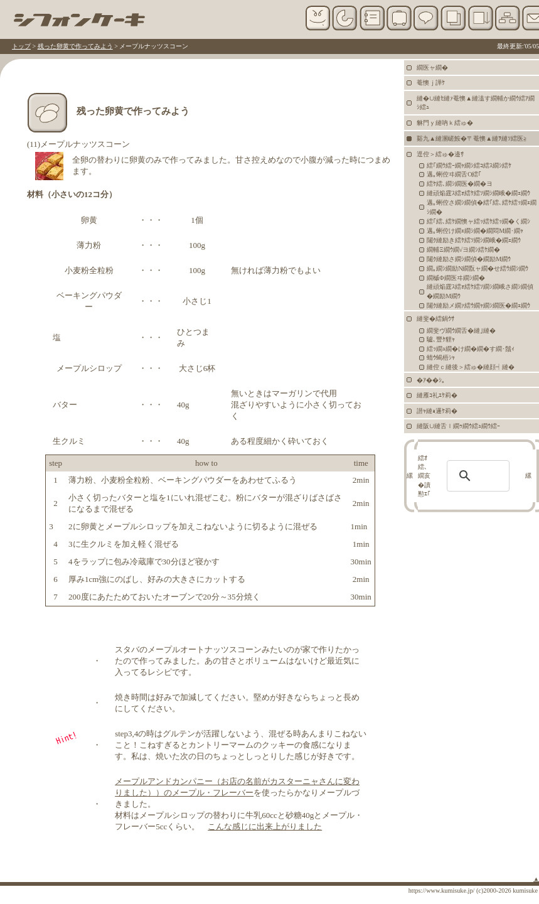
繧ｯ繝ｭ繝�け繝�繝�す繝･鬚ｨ (471, 348)
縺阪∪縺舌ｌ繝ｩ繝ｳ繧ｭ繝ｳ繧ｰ (458, 425)
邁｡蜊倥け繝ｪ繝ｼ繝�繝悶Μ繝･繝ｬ (475, 230)
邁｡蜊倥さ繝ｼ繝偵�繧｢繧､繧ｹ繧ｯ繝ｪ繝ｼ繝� (481, 207)
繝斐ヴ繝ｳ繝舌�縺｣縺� (461, 330)
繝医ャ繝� (432, 67)
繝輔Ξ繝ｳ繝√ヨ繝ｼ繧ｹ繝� (463, 249)
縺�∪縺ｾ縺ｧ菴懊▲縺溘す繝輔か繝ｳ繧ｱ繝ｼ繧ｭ (476, 102)
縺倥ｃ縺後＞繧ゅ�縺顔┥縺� (471, 366)
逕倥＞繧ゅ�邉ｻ (440, 154)
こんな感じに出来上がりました (265, 826)
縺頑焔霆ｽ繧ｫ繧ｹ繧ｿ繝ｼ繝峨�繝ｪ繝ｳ (478, 193)
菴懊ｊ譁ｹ (431, 82)
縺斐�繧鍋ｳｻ (435, 318)
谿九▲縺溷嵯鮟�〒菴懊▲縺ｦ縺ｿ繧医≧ (472, 138)
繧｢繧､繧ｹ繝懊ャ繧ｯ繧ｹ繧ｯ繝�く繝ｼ (478, 221)
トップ (21, 46)
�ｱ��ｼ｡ (431, 380)
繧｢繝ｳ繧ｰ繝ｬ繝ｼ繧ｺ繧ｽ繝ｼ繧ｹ (469, 165)
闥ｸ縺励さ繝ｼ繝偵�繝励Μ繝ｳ (469, 259)
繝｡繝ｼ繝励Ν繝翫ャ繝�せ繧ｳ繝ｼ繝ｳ (477, 268)
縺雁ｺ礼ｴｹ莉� (437, 395)
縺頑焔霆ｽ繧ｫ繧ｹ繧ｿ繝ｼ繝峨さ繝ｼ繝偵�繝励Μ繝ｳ (480, 291)
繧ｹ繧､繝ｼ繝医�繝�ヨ (460, 183)
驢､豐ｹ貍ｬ (441, 339)
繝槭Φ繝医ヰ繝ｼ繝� (455, 277)
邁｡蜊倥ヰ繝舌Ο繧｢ (454, 174)
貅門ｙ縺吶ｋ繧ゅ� (445, 122)
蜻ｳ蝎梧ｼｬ (441, 357)
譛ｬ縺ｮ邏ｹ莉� (437, 410)
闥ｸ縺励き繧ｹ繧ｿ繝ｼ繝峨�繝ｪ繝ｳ (474, 240)
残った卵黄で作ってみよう (75, 46)
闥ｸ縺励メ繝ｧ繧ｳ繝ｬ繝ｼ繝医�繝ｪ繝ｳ (478, 305)
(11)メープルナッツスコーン (78, 144)
